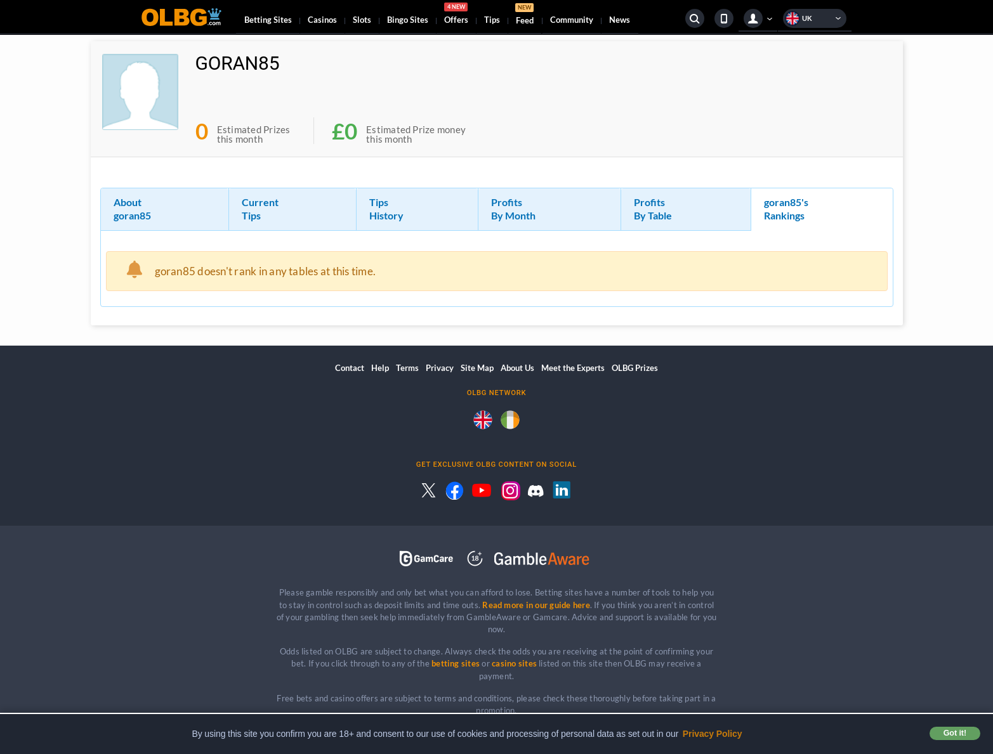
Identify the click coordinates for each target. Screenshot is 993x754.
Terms (407, 368)
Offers (456, 15)
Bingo (407, 20)
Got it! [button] (955, 733)
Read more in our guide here (535, 605)
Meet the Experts (573, 368)
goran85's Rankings (786, 208)
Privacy (440, 368)
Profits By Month (513, 208)
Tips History (386, 208)
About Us (517, 368)
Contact (349, 368)
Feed (524, 15)
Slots (362, 20)
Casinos (322, 20)
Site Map (477, 368)
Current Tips (260, 208)
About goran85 (132, 208)
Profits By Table (653, 208)
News (619, 20)
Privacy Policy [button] (712, 734)
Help (380, 368)
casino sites (514, 663)
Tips (492, 20)
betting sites (455, 663)
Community (571, 20)
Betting (268, 20)
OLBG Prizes (635, 368)
